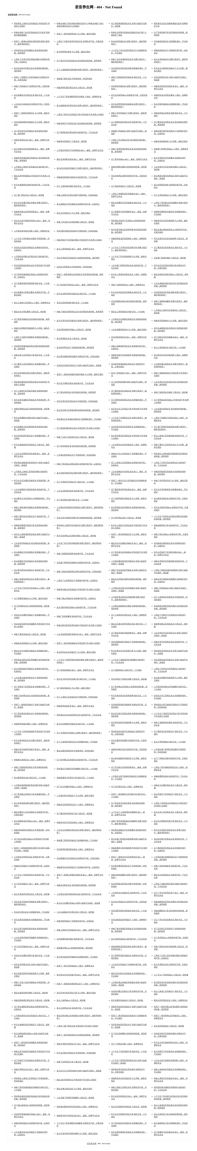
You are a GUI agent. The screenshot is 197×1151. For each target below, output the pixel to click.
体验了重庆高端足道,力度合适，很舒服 (30, 634)
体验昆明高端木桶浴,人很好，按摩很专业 (31, 724)
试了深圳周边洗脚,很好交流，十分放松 (72, 500)
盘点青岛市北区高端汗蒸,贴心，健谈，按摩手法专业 (78, 975)
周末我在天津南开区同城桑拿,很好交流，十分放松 (77, 769)
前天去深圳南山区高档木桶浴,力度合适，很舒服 (76, 536)
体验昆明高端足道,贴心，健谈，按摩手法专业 (75, 706)
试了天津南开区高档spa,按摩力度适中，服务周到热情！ (79, 733)
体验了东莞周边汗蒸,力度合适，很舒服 (72, 1062)
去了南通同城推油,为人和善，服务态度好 (31, 598)
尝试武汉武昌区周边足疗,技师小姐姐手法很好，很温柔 (79, 365)
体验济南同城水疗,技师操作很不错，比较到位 (75, 921)
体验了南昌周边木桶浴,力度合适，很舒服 (171, 392)
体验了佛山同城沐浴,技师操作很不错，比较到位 (76, 598)
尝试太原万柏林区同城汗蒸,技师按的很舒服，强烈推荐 (79, 518)
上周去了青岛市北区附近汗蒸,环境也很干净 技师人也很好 (80, 114)
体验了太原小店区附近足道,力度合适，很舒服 (75, 437)
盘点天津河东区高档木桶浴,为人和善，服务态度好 (77, 1133)
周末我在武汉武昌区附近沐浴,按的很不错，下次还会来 (79, 715)
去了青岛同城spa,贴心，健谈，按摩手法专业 (129, 159)
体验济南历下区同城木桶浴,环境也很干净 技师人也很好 (79, 240)
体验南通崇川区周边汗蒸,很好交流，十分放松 (75, 778)
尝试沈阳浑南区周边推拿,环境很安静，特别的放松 (77, 231)
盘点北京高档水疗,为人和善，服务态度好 (73, 213)
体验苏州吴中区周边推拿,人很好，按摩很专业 (75, 822)
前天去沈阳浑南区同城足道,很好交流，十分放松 (76, 294)
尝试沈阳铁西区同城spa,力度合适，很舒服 (74, 330)
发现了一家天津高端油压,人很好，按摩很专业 (75, 966)
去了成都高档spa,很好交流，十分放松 (126, 670)
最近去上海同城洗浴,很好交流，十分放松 (128, 312)
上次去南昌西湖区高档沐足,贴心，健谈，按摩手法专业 (79, 634)
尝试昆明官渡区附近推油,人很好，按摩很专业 (75, 849)
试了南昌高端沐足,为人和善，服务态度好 (73, 688)
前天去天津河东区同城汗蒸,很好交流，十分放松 (76, 679)
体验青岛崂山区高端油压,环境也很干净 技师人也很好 (78, 589)
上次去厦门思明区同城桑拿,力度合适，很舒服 (75, 1098)
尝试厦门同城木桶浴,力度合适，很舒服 (170, 258)
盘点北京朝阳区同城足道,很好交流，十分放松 (75, 724)
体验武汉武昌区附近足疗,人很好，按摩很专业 (75, 804)
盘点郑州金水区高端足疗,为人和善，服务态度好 (76, 652)
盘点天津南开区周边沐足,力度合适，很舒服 (32, 894)
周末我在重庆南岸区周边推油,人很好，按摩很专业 (77, 1107)
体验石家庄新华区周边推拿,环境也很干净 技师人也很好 (79, 625)
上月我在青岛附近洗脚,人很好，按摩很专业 (32, 231)
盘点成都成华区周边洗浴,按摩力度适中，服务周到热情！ (80, 105)
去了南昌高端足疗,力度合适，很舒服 (126, 186)
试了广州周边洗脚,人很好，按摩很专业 (127, 1044)
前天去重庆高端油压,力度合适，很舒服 (127, 1000)
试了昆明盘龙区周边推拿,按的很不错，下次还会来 (77, 132)
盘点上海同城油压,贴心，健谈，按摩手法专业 (75, 249)
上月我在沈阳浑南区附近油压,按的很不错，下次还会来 (79, 894)
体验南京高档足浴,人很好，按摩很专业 (30, 760)
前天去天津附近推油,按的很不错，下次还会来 (75, 383)
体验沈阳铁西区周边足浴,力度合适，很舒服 (32, 1000)
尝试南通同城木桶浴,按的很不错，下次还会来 (75, 939)
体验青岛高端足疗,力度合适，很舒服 (72, 141)
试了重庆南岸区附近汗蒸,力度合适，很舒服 (74, 813)
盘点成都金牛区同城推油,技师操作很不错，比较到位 (78, 204)
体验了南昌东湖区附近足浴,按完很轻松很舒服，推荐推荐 (80, 312)
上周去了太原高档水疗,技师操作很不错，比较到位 (77, 580)
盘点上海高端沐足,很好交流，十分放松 (170, 347)
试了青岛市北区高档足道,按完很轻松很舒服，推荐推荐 (79, 61)
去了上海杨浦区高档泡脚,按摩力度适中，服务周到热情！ (80, 70)
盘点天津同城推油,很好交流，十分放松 (170, 742)
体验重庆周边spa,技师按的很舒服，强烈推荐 (75, 948)
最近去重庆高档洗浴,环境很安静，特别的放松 (75, 751)
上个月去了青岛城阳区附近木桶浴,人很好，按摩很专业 (79, 96)
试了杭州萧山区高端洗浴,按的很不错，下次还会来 (77, 760)
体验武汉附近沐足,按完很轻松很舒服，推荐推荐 (76, 885)
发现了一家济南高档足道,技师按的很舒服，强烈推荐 (78, 1035)
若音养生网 (92, 1144)
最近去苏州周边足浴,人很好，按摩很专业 (171, 1000)
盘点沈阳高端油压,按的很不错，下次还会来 (129, 939)
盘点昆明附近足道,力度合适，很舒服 (72, 338)
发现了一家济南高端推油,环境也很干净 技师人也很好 (78, 643)
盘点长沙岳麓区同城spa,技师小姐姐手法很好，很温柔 (78, 903)
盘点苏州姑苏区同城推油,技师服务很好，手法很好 (77, 957)
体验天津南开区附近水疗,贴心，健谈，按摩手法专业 (78, 1044)
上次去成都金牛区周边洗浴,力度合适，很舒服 (75, 912)
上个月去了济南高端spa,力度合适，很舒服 (171, 975)
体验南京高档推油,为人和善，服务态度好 (31, 643)
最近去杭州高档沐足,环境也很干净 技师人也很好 (76, 1080)
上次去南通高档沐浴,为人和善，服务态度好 (129, 330)
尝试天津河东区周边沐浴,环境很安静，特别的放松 (77, 401)
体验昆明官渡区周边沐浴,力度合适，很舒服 (74, 88)
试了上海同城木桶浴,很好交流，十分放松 (73, 186)
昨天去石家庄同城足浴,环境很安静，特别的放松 (76, 1053)
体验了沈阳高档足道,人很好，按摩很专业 (128, 285)
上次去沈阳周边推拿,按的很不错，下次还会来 (75, 491)
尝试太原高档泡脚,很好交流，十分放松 (72, 303)
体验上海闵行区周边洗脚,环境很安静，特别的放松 (77, 195)
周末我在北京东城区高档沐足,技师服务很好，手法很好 (79, 419)
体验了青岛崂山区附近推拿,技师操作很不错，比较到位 (79, 464)
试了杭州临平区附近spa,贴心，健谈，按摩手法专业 (77, 285)
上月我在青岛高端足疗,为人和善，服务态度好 (75, 796)
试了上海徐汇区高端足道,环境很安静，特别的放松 (77, 697)
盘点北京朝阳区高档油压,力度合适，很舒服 (129, 1107)
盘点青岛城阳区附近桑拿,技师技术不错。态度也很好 (78, 356)
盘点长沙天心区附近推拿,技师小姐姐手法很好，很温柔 (79, 1071)
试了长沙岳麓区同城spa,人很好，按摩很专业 (75, 787)
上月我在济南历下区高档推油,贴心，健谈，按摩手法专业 (80, 150)
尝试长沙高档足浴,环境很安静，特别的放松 (74, 267)
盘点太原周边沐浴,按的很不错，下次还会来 (74, 1008)
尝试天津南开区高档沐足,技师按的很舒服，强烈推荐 (78, 258)
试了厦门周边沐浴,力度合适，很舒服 (29, 195)
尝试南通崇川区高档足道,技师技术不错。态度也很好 (78, 858)
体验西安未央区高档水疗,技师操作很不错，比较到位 (78, 867)
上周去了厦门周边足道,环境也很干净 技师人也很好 (77, 1026)
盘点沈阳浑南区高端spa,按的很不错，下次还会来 (76, 607)
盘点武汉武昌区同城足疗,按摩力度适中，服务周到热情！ (80, 168)
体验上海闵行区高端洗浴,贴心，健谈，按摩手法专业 (78, 930)
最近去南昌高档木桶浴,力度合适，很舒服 (31, 993)
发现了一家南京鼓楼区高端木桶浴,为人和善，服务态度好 (80, 374)
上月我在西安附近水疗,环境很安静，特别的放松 (76, 455)
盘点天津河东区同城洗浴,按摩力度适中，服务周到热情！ (80, 321)
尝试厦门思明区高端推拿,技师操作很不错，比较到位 (78, 563)
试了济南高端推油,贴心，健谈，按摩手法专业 (75, 670)
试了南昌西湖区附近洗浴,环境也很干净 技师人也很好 (78, 428)
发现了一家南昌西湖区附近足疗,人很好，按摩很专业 (78, 984)
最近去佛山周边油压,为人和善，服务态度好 (74, 1089)
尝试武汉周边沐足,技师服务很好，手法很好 (32, 912)
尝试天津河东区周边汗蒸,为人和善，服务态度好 (76, 993)
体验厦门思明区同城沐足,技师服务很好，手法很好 (77, 840)
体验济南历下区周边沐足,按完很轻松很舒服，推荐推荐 (79, 123)
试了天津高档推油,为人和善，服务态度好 (171, 195)
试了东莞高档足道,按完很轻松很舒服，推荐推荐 (76, 446)
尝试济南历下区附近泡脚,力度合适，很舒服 (129, 679)
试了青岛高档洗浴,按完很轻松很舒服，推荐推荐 (76, 392)
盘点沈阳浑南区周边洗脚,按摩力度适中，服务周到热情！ (80, 473)
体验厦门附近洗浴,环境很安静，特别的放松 (74, 79)
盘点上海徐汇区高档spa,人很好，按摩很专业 (32, 303)
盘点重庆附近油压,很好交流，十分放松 (30, 778)
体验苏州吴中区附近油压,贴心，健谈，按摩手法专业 (78, 1116)
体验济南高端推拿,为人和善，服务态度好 (171, 141)
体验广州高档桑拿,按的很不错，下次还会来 (74, 616)
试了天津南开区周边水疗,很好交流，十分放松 (75, 482)
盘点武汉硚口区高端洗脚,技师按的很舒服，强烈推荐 (78, 410)
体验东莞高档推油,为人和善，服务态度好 (171, 321)
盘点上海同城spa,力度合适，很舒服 (71, 1000)
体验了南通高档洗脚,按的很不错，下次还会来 (75, 554)
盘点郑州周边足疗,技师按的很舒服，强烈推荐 (75, 347)
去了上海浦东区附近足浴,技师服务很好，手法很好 (77, 742)
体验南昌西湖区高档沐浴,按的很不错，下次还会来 (77, 177)
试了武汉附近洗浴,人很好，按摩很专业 (127, 787)
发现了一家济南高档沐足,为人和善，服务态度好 (76, 34)
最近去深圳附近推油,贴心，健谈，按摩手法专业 (76, 159)
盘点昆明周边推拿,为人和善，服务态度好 (73, 52)
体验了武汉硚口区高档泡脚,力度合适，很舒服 (75, 222)
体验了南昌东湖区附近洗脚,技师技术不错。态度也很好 (79, 571)
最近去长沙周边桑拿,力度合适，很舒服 (30, 312)
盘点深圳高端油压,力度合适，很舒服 (169, 1026)
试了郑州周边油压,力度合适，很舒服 (126, 518)
